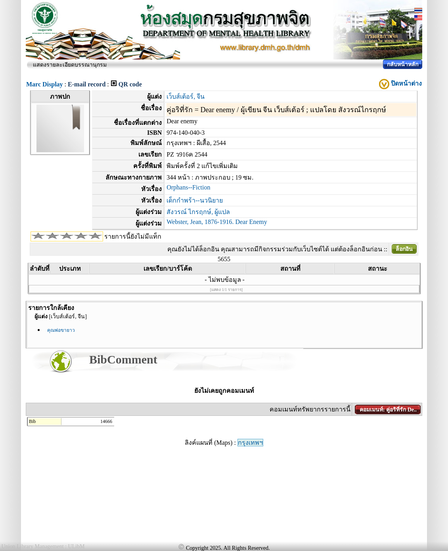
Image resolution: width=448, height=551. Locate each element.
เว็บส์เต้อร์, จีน (186, 96)
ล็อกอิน (404, 249)
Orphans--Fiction (188, 187)
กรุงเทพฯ (250, 442)
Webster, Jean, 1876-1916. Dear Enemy (217, 221)
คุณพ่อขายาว (61, 330)
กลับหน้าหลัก (402, 64)
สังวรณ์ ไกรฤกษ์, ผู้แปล (198, 212)
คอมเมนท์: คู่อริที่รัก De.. (388, 410)
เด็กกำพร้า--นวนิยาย (195, 200)
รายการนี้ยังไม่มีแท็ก (132, 236)
